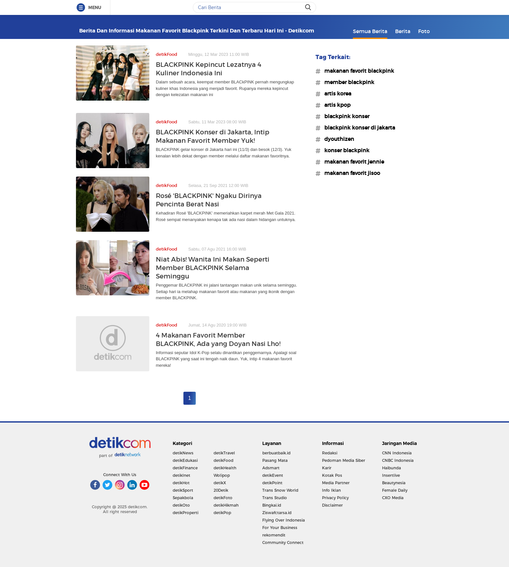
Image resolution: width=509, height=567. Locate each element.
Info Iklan (331, 490)
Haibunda (391, 467)
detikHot (181, 482)
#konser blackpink (344, 150)
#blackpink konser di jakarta (357, 127)
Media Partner (336, 482)
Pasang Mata (275, 460)
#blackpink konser (344, 116)
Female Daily (394, 490)
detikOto (181, 505)
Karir (326, 467)
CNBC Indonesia (398, 460)
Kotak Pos (332, 475)
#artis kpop (335, 105)
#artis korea (335, 93)
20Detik (221, 490)
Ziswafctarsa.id (277, 512)
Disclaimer (332, 505)
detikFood (223, 460)
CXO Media (392, 497)
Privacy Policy (335, 497)
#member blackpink (347, 82)
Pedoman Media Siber (343, 460)
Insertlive (391, 475)
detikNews (183, 452)
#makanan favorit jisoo (350, 173)
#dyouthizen (337, 139)
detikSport (183, 490)
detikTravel (224, 452)
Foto (424, 31)
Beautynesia (393, 482)
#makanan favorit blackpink (357, 71)
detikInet (181, 475)
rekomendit (273, 535)
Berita (402, 31)
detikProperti (185, 512)
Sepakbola (183, 497)
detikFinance (185, 467)
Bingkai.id (271, 505)
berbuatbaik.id (276, 452)
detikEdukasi (185, 460)
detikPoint (272, 482)
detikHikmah (226, 505)
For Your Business (279, 527)
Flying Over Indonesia (283, 520)
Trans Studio (274, 497)
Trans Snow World (280, 490)
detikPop (222, 512)
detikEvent (272, 475)
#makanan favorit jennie (352, 161)
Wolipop (222, 475)
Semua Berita (370, 31)
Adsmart (270, 467)
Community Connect (283, 542)
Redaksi (329, 452)
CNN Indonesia (397, 452)
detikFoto (223, 497)
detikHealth (225, 467)
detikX (220, 482)
